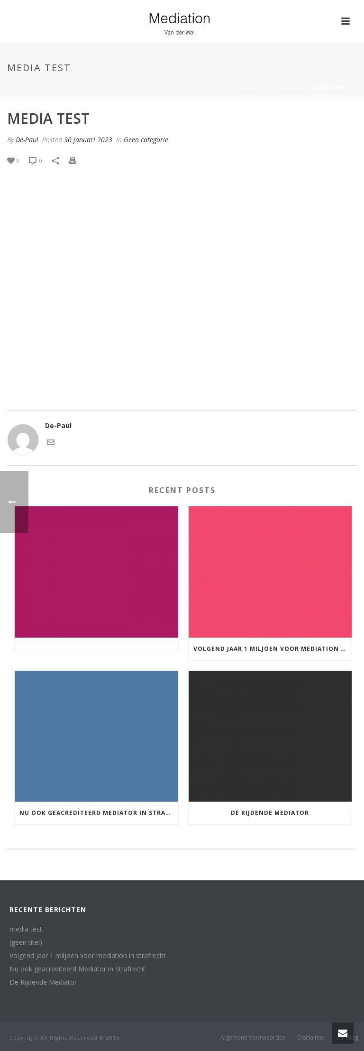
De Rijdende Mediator (270, 813)
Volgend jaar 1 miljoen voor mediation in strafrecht (272, 649)
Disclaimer (311, 1038)
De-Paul (27, 139)
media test (25, 929)
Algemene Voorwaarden (253, 1038)
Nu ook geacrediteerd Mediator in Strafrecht (98, 813)
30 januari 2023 (88, 139)
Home (244, 87)
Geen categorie (284, 87)
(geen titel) (25, 942)
